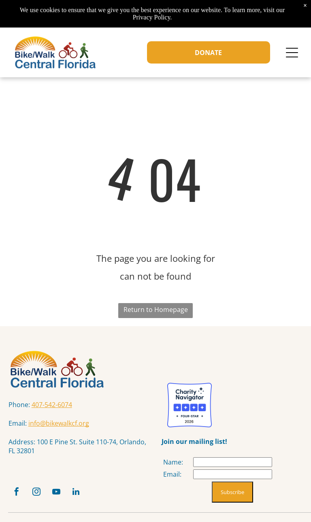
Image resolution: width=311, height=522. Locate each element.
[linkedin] (76, 493)
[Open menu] (292, 53)
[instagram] (36, 493)
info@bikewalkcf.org (58, 423)
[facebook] (17, 493)
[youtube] (56, 493)
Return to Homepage (156, 309)
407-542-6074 (52, 404)
